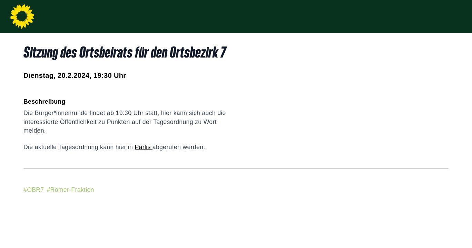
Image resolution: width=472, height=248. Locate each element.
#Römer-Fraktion (70, 189)
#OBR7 (33, 189)
